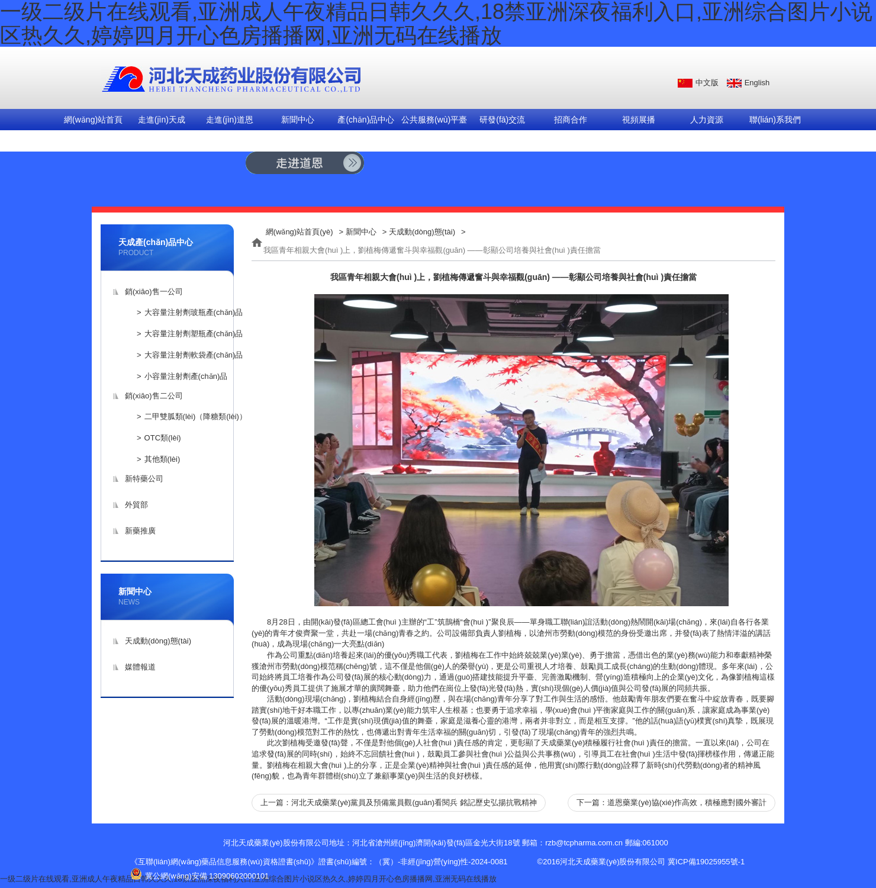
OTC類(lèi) (162, 437)
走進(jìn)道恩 (229, 119)
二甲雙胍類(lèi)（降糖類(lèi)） (195, 416)
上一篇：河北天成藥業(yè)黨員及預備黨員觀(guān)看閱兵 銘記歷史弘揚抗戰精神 (398, 802)
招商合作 (570, 119)
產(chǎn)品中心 (365, 119)
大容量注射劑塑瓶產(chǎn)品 (193, 333)
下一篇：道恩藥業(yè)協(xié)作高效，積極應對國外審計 (671, 802)
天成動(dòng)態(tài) (158, 640)
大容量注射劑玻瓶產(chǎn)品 (193, 312)
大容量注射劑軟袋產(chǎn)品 (193, 354)
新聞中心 (297, 119)
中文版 (707, 82)
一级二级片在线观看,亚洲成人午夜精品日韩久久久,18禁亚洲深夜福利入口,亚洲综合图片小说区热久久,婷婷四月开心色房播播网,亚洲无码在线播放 (248, 878)
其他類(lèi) (162, 459)
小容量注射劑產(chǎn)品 (186, 376)
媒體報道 (140, 666)
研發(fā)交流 (502, 119)
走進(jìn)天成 (161, 119)
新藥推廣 (140, 530)
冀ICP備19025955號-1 (706, 861)
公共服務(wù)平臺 (434, 119)
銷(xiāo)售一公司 (154, 291)
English (757, 82)
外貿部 (136, 504)
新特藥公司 (144, 478)
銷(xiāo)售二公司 (154, 395)
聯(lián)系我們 (775, 119)
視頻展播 (638, 119)
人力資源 (706, 119)
